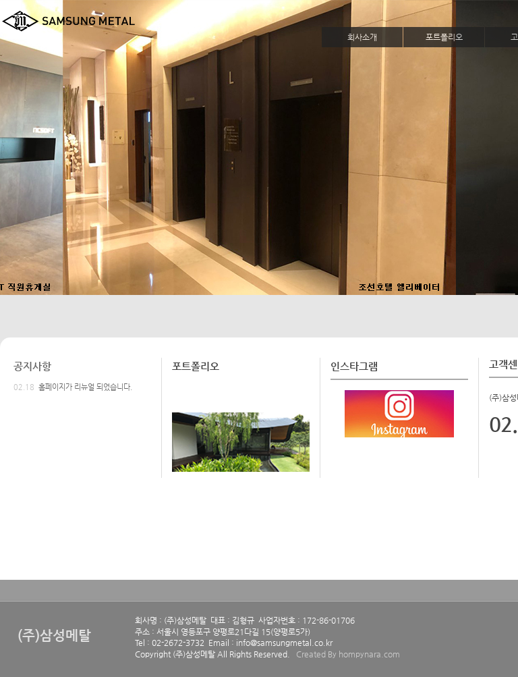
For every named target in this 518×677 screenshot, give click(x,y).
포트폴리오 (444, 37)
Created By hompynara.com (348, 654)
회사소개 (362, 37)
